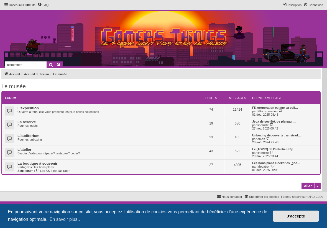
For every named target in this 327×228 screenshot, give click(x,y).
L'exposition (28, 108)
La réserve (26, 122)
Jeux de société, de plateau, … (274, 121)
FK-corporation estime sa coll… (275, 107)
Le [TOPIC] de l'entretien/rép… (274, 149)
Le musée (13, 86)
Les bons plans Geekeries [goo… (276, 163)
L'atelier (24, 149)
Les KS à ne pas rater (53, 170)
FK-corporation (267, 111)
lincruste (263, 125)
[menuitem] (30, 5)
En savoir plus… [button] (66, 219)
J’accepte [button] (296, 216)
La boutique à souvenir (37, 163)
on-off (261, 139)
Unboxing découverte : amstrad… (276, 135)
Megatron (263, 166)
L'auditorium (28, 136)
